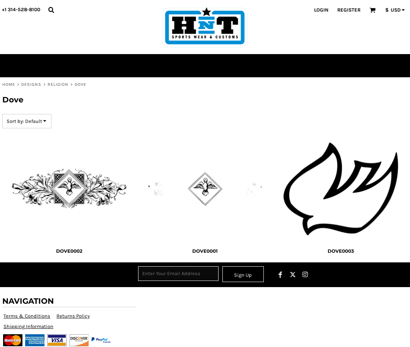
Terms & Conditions (26, 316)
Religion (58, 84)
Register (348, 10)
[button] (51, 10)
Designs (31, 84)
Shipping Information (28, 326)
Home (8, 84)
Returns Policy (73, 316)
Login (321, 10)
